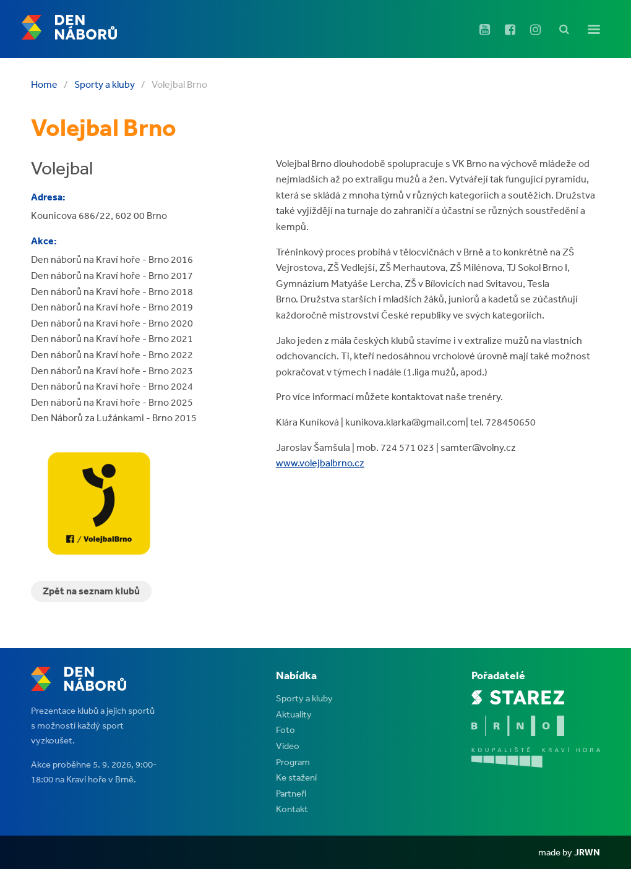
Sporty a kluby (104, 84)
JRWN (587, 852)
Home (44, 84)
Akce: (44, 240)
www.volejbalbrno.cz (320, 462)
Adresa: (48, 196)
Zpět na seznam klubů (91, 590)
